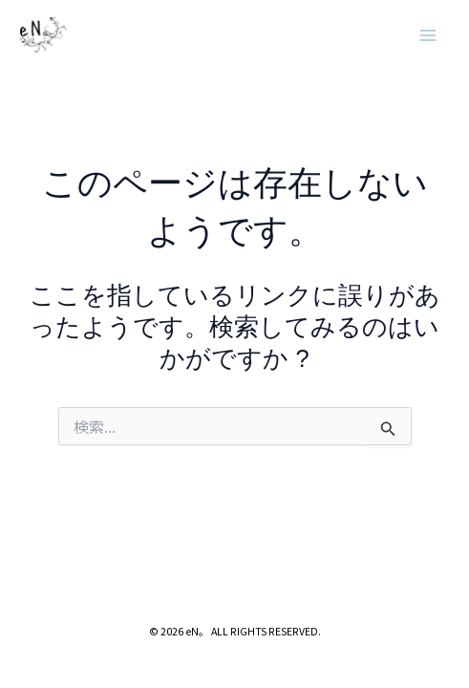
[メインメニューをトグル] (429, 35)
